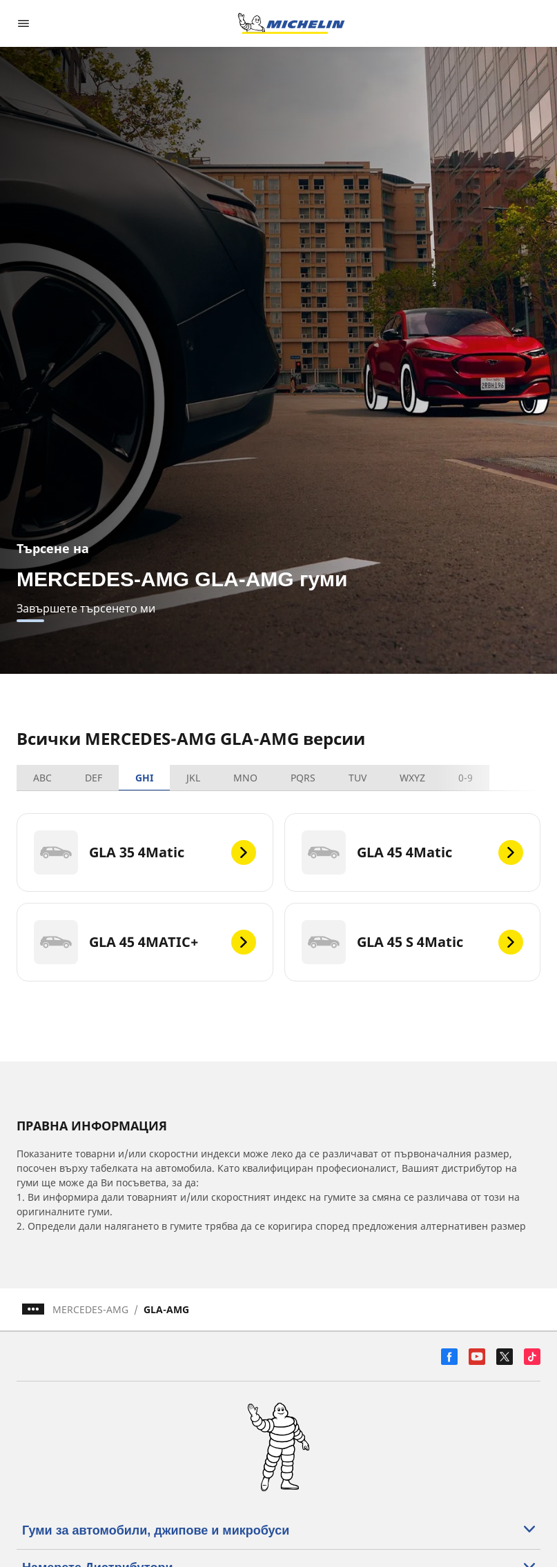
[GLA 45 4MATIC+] (145, 942)
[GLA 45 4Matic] (412, 852)
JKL (193, 777)
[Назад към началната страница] (291, 23)
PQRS (303, 777)
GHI (144, 777)
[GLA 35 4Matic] (145, 852)
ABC (42, 777)
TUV (358, 777)
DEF (93, 777)
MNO (245, 777)
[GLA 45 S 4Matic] (412, 942)
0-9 (465, 777)
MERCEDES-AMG (90, 1309)
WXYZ (412, 777)
